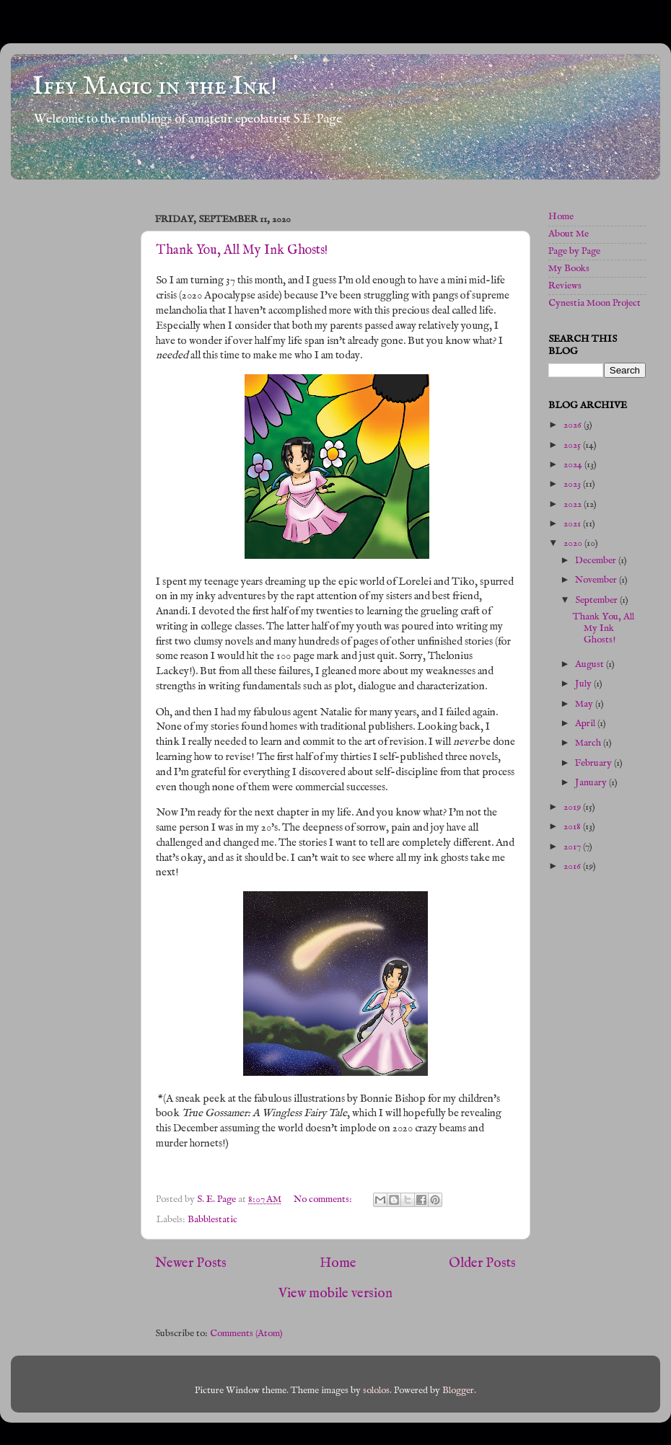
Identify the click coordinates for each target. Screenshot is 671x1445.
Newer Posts (191, 1263)
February (594, 763)
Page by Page (574, 251)
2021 (573, 524)
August (590, 664)
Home (338, 1263)
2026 (573, 425)
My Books (568, 268)
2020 (573, 543)
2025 (573, 445)
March (589, 743)
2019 (573, 807)
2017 (573, 847)
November (597, 580)
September (597, 600)
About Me (568, 234)
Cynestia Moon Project (594, 303)
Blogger (458, 1390)
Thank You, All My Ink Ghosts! (242, 250)
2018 (573, 827)
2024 (573, 465)
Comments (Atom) (246, 1333)
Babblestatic (212, 1220)
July (584, 684)
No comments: (324, 1199)
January (592, 783)
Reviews (565, 286)
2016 (573, 866)
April (586, 723)
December (596, 560)
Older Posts (482, 1263)
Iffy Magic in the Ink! (154, 86)
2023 (573, 484)
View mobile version (335, 1293)
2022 (573, 504)
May (585, 704)
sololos (376, 1390)
